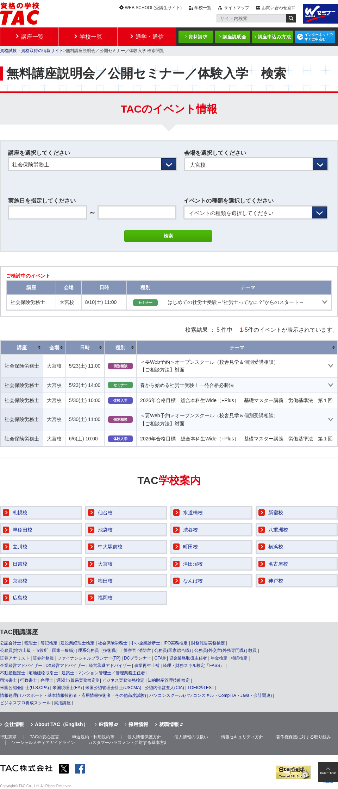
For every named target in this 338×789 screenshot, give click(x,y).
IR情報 (106, 724)
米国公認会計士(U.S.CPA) (24, 687)
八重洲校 (278, 530)
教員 (252, 650)
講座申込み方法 (274, 36)
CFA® (159, 658)
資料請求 (197, 36)
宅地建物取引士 (43, 672)
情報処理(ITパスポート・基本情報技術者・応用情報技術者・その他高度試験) (73, 695)
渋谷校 (190, 530)
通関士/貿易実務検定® (77, 680)
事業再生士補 (146, 665)
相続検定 (239, 658)
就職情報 (169, 724)
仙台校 (105, 512)
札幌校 (20, 512)
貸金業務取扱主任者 (188, 658)
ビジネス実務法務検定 (123, 680)
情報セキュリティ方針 (242, 736)
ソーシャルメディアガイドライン (43, 742)
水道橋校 (193, 512)
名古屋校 (278, 564)
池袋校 (105, 530)
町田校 (190, 546)
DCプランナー (137, 658)
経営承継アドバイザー (110, 665)
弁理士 (46, 680)
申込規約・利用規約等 (93, 736)
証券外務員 (43, 658)
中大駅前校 (110, 546)
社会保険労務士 (112, 643)
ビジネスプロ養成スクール (25, 702)
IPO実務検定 (176, 643)
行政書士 (28, 680)
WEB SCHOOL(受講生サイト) (153, 7)
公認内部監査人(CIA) (164, 687)
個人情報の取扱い (191, 736)
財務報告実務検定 (208, 643)
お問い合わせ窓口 (279, 7)
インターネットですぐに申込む (319, 37)
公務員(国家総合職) (172, 650)
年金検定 (219, 658)
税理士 (30, 643)
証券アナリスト (15, 658)
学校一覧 (202, 7)
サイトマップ (236, 7)
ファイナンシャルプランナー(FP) (88, 658)
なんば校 (193, 581)
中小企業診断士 (145, 643)
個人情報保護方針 (144, 736)
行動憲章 (8, 736)
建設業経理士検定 (77, 643)
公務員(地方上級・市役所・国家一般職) (37, 650)
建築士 (68, 672)
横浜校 (275, 546)
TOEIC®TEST (200, 687)
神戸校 (275, 581)
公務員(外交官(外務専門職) (219, 650)
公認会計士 (10, 643)
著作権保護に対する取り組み (303, 736)
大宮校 (105, 564)
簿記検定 (48, 643)
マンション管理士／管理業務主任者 (111, 672)
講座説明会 (234, 36)
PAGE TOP (328, 773)
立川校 (20, 546)
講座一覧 (32, 37)
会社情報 (14, 724)
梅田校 (105, 581)
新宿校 (275, 512)
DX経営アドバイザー (65, 665)
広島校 (20, 597)
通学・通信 (150, 37)
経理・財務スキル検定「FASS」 (193, 665)
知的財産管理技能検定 (169, 680)
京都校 (20, 581)
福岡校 (105, 597)
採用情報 (138, 724)
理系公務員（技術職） (99, 650)
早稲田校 (22, 530)
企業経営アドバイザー (21, 665)
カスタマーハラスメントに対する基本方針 (128, 742)
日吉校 (20, 564)
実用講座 (62, 702)
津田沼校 (193, 564)
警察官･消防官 (137, 650)
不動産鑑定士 (12, 672)
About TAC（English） (61, 724)
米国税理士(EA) (67, 687)
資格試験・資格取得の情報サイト (31, 50)
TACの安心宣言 (44, 736)
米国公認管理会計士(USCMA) (113, 687)
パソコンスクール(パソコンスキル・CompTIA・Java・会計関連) (210, 695)
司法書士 (8, 680)
